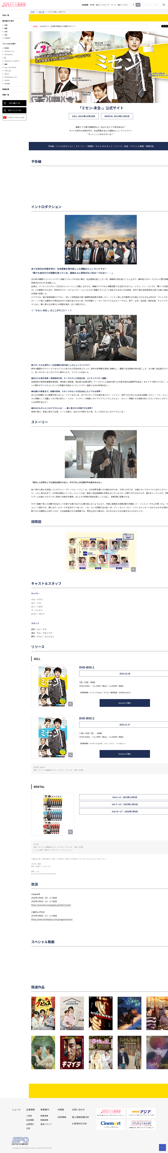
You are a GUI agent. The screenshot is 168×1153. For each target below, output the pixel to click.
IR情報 (61, 1109)
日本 (5, 35)
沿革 (28, 1128)
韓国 (5, 28)
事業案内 (44, 1109)
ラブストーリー (9, 51)
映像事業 (44, 1115)
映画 (5, 64)
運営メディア (46, 1124)
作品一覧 (41, 12)
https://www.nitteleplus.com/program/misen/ (52, 919)
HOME (33, 12)
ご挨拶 (29, 1115)
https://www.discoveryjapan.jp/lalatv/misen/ (51, 904)
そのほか (7, 38)
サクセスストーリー (10, 77)
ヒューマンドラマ (10, 67)
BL (5, 58)
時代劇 (6, 48)
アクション (8, 71)
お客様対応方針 (79, 1123)
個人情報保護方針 (80, 1117)
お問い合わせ (78, 1109)
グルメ (6, 74)
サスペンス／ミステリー (12, 61)
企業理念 (30, 1124)
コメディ (7, 80)
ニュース (16, 1109)
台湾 (5, 31)
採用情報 (62, 1117)
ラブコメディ (8, 54)
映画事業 (44, 1119)
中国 (5, 25)
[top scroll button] (162, 1147)
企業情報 (30, 1109)
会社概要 (30, 1119)
